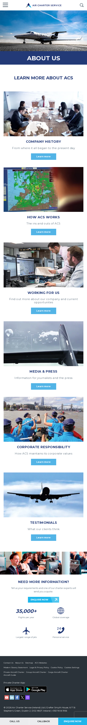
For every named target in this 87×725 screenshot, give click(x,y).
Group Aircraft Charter (36, 672)
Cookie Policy (57, 667)
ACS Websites (41, 663)
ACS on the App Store (14, 689)
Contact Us (8, 663)
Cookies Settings (71, 667)
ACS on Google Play (36, 689)
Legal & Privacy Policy (39, 667)
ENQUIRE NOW (39, 599)
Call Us (14, 721)
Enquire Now (72, 721)
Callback (43, 721)
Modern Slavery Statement (16, 667)
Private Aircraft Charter (14, 672)
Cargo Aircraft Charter (58, 672)
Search (81, 5)
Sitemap (29, 663)
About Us (19, 663)
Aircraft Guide (10, 675)
